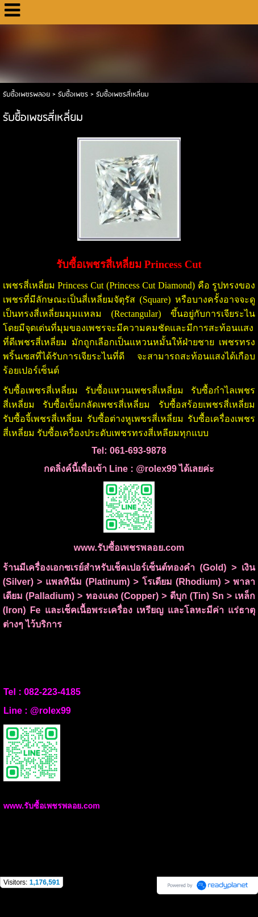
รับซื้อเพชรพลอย (26, 95)
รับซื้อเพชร (73, 95)
